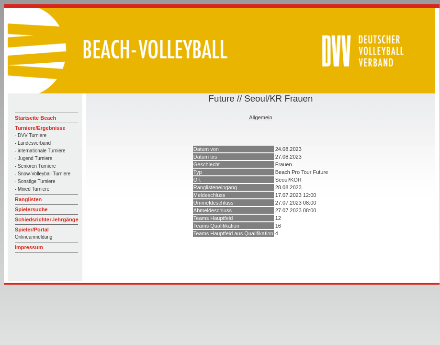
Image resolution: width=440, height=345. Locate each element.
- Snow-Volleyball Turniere (42, 173)
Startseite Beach (35, 118)
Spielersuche (31, 209)
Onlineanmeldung (33, 237)
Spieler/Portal (32, 229)
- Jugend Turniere (33, 158)
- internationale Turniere (40, 150)
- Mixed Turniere (32, 189)
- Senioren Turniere (35, 166)
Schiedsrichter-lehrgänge (47, 219)
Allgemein (260, 117)
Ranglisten (28, 199)
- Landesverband (33, 143)
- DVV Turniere (30, 135)
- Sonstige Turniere (35, 181)
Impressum (29, 247)
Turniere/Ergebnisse (40, 128)
